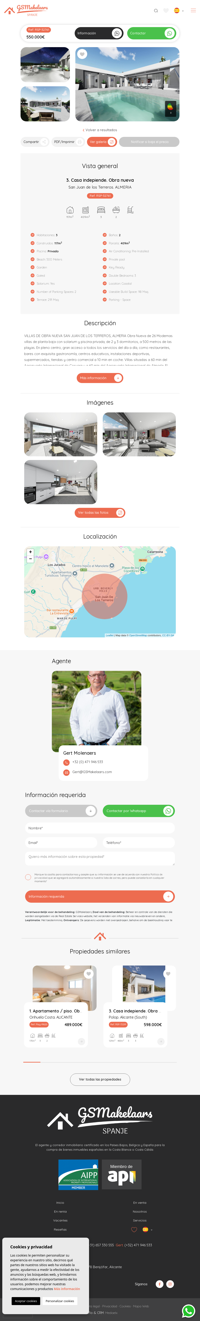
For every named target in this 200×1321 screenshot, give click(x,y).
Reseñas (60, 1229)
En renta (60, 1211)
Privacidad (109, 1306)
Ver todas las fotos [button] (101, 513)
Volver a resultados (100, 130)
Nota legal (92, 1306)
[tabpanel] (60, 1011)
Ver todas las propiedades (100, 1079)
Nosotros (140, 1211)
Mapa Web (141, 1306)
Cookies (125, 1306)
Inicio (60, 1203)
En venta (139, 1203)
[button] (35, 142)
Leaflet (109, 635)
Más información (101, 378)
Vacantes (60, 1220)
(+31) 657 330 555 (100, 1245)
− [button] (30, 559)
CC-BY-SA (168, 635)
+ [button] (30, 552)
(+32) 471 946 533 (138, 1245)
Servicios (140, 1220)
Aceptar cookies (26, 1301)
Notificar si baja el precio (150, 142)
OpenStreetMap (138, 635)
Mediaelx (111, 1313)
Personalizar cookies (60, 1301)
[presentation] (17, 1314)
